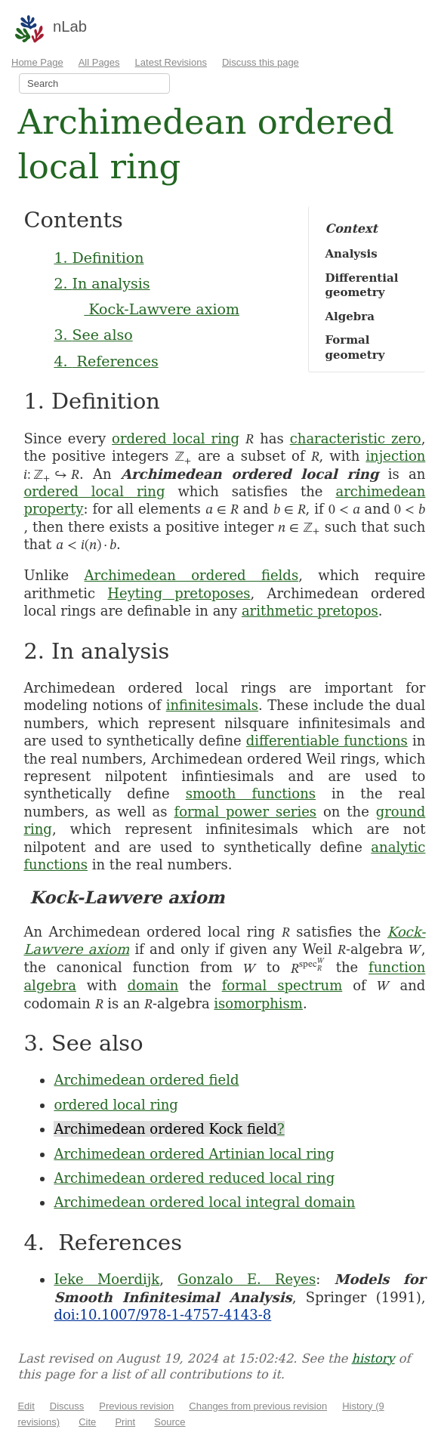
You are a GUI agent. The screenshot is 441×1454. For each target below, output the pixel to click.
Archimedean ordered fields (192, 575)
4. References (106, 361)
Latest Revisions (171, 62)
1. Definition (98, 257)
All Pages (99, 62)
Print (125, 1422)
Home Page (37, 62)
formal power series (245, 812)
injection (395, 456)
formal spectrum (282, 985)
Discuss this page (260, 62)
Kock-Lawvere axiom (161, 309)
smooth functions (251, 793)
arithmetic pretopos (310, 611)
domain (153, 985)
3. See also (93, 334)
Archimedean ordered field (146, 1080)
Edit (25, 1406)
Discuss (67, 1406)
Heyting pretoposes (178, 593)
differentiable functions (327, 741)
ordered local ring (175, 438)
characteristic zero (355, 438)
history (373, 1358)
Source (169, 1422)
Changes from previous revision (258, 1406)
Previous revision (136, 1406)
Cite (87, 1422)
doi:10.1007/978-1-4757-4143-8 (162, 1315)
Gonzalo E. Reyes (246, 1279)
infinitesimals (212, 705)
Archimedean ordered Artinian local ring (194, 1154)
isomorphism (258, 1003)
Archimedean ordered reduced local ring (194, 1178)
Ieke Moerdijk (106, 1279)
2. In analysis (102, 283)
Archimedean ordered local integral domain (204, 1202)
